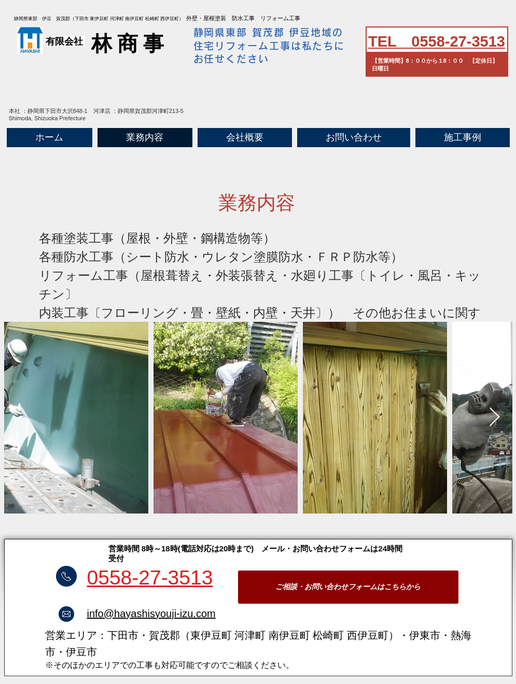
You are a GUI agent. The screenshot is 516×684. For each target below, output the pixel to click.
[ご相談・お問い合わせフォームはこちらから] (348, 587)
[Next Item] (494, 417)
